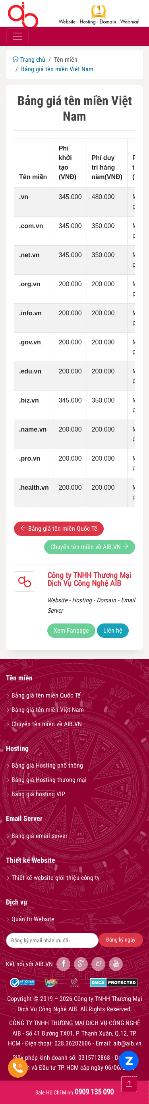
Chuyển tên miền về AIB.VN (89, 547)
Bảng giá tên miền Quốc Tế (58, 528)
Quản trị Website (30, 919)
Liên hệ (112, 630)
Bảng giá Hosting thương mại (46, 780)
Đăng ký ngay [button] (120, 939)
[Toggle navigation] (17, 36)
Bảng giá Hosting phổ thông (44, 765)
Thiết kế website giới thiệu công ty (53, 877)
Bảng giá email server (37, 836)
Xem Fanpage (71, 630)
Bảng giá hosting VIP (35, 794)
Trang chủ (28, 59)
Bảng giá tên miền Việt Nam (57, 69)
